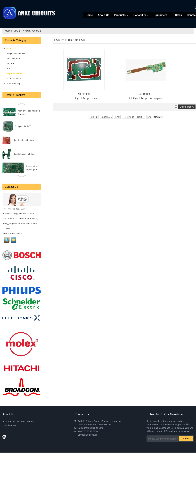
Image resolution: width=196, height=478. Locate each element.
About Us (103, 15)
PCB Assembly (14, 78)
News (178, 15)
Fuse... (18, 112)
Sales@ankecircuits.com (22, 213)
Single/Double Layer (16, 53)
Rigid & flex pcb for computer (148, 98)
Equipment (160, 15)
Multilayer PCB (14, 58)
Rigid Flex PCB (32, 30)
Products (119, 15)
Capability (139, 15)
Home (89, 15)
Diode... (24, 168)
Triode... (22, 154)
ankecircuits (16, 233)
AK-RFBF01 (145, 94)
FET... (26, 126)
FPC (9, 68)
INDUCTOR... (26, 140)
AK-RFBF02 (84, 94)
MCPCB (10, 63)
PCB (18, 30)
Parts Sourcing (13, 83)
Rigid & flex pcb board (86, 98)
